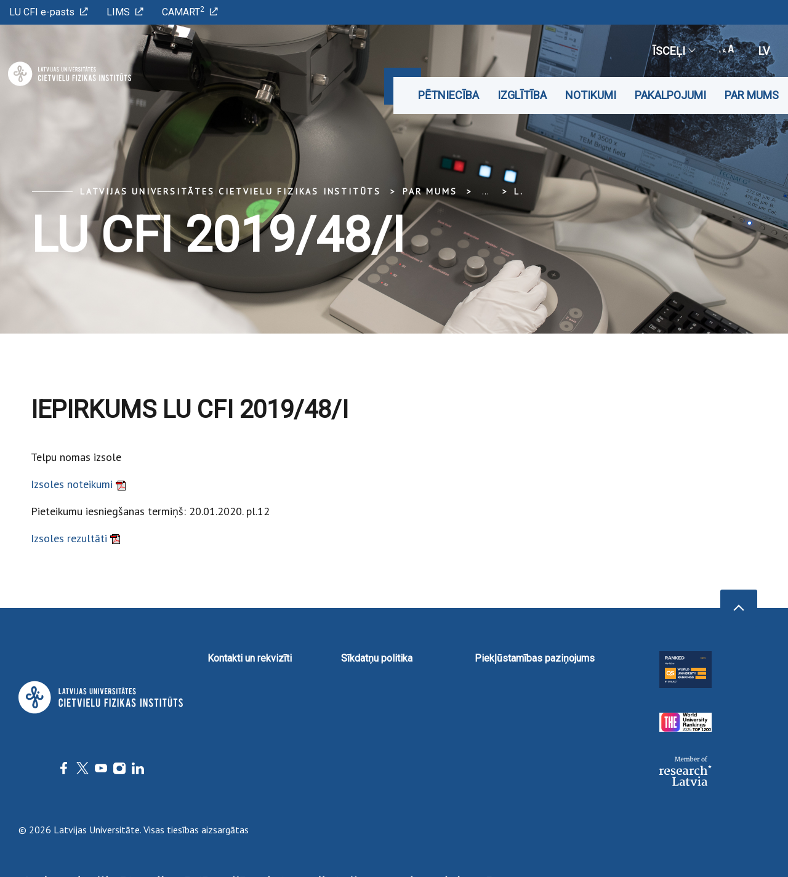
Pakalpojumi (670, 95)
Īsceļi (673, 50)
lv (764, 50)
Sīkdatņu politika (376, 658)
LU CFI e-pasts (48, 12)
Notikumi (590, 95)
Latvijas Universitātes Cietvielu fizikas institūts (230, 191)
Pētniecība (448, 95)
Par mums (752, 95)
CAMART (190, 11)
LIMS (125, 12)
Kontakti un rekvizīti (249, 658)
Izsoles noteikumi (78, 484)
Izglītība (522, 95)
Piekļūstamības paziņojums (535, 658)
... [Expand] (485, 191)
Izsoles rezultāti (75, 538)
